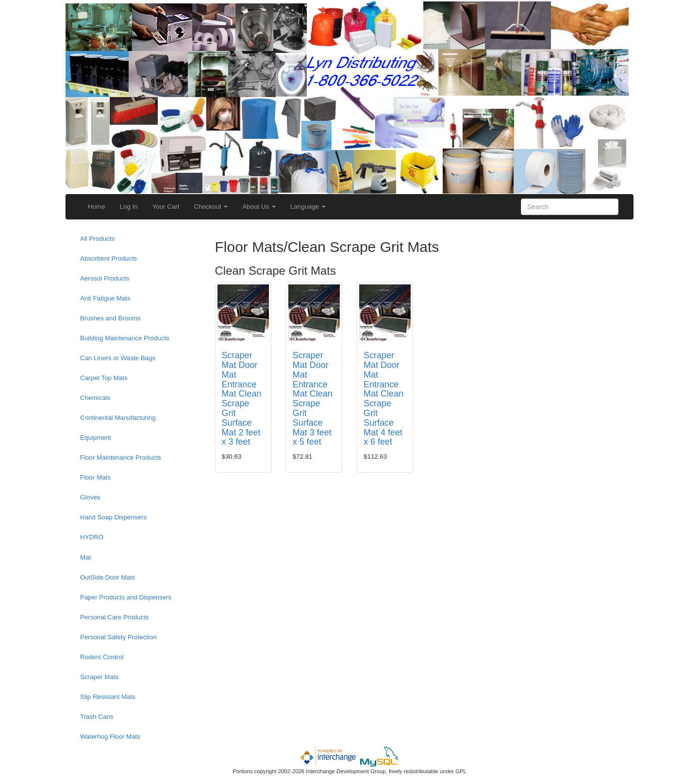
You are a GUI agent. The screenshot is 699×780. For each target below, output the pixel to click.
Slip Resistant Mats (107, 696)
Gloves (90, 497)
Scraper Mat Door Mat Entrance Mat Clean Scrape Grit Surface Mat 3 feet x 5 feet (313, 398)
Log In (129, 206)
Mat (85, 557)
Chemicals (95, 397)
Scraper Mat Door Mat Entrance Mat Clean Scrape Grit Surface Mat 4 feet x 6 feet (383, 398)
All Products (97, 238)
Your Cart (166, 206)
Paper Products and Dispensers (125, 597)
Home (96, 206)
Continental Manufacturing (118, 417)
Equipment (95, 437)
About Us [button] (259, 206)
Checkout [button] (211, 206)
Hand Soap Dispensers (113, 517)
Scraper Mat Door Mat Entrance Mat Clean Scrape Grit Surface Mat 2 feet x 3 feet (242, 398)
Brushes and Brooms (110, 318)
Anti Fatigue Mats (105, 298)
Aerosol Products (105, 278)
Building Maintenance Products (124, 338)
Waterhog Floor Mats (110, 736)
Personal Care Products (114, 617)
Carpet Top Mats (104, 378)
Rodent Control (102, 657)
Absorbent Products (108, 258)
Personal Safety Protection (118, 637)
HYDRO (91, 537)
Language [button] (308, 206)
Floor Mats (95, 477)
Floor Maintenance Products (120, 457)
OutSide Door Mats (107, 577)
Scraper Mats (99, 676)
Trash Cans (96, 716)
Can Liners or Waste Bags (117, 358)
